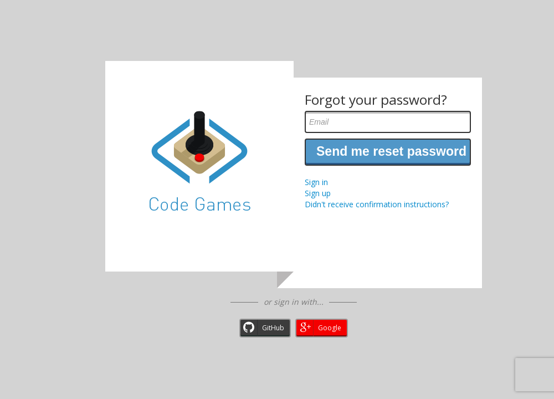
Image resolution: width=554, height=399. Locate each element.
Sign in (316, 182)
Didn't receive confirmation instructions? (377, 204)
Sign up (318, 193)
